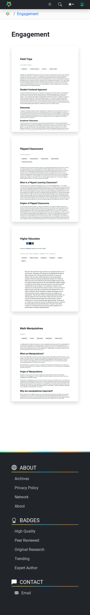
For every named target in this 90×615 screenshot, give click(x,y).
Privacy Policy (26, 488)
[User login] (82, 4)
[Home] (9, 4)
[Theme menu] (71, 4)
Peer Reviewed (27, 540)
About (20, 506)
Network (22, 497)
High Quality (25, 531)
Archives (22, 478)
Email (26, 593)
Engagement (27, 14)
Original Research (29, 549)
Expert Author (26, 568)
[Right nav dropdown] (50, 4)
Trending (22, 558)
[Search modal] (60, 4)
